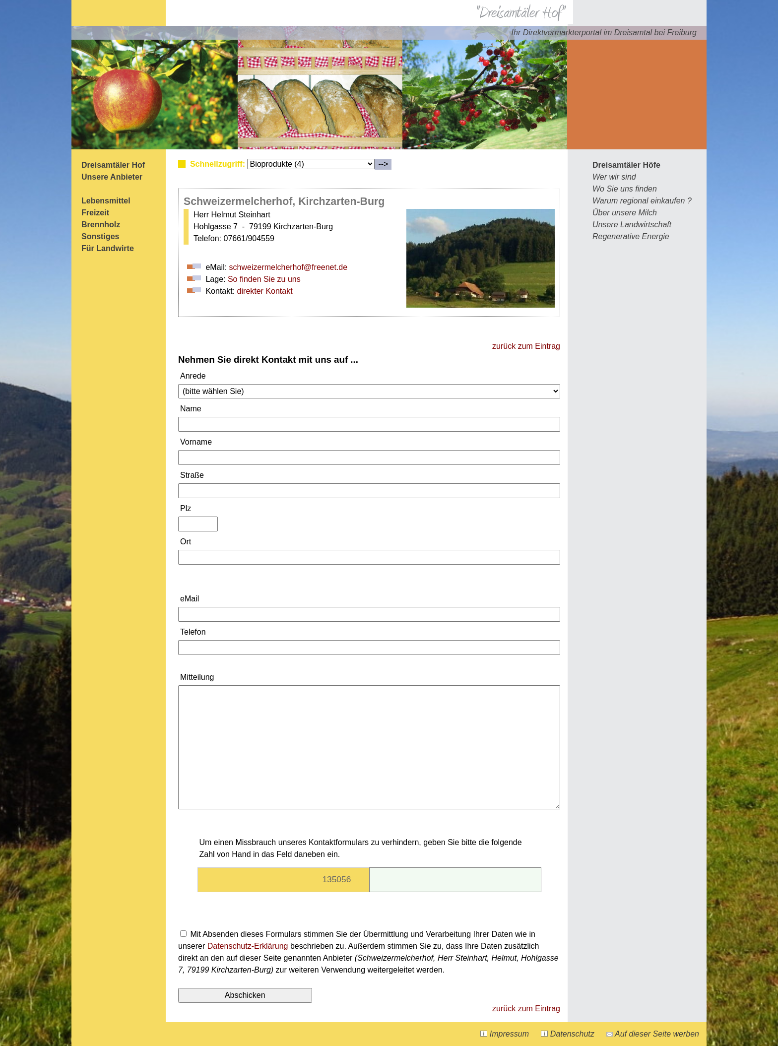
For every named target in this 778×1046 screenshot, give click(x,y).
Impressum (504, 1034)
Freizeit (95, 212)
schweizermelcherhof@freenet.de (288, 267)
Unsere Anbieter (111, 177)
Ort (185, 541)
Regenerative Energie (630, 236)
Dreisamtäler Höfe (626, 165)
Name (190, 408)
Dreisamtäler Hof (113, 165)
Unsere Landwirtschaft (631, 224)
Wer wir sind (614, 177)
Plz (185, 508)
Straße (192, 475)
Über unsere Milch (624, 212)
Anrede (193, 376)
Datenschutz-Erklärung (247, 946)
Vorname (196, 442)
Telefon (193, 632)
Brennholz (100, 224)
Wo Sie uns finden (624, 189)
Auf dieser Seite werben (652, 1034)
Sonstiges (100, 236)
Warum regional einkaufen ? (642, 200)
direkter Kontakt (265, 291)
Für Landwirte (107, 248)
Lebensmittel (105, 200)
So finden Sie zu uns (264, 279)
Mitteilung (197, 677)
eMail (189, 598)
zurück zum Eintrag (526, 346)
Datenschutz (567, 1034)
